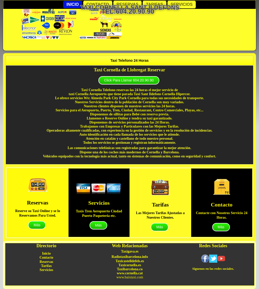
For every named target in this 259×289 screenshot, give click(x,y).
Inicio (73, 4)
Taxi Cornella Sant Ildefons (129, 7)
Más (37, 225)
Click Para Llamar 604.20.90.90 (129, 80)
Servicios (182, 4)
